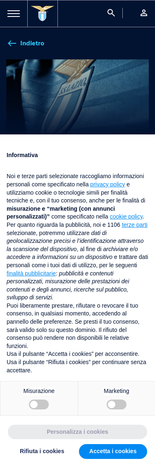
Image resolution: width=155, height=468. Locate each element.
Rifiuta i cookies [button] (42, 451)
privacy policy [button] (107, 184)
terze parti (135, 224)
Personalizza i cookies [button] (77, 431)
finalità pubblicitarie (31, 273)
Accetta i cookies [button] (112, 451)
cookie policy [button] (126, 216)
